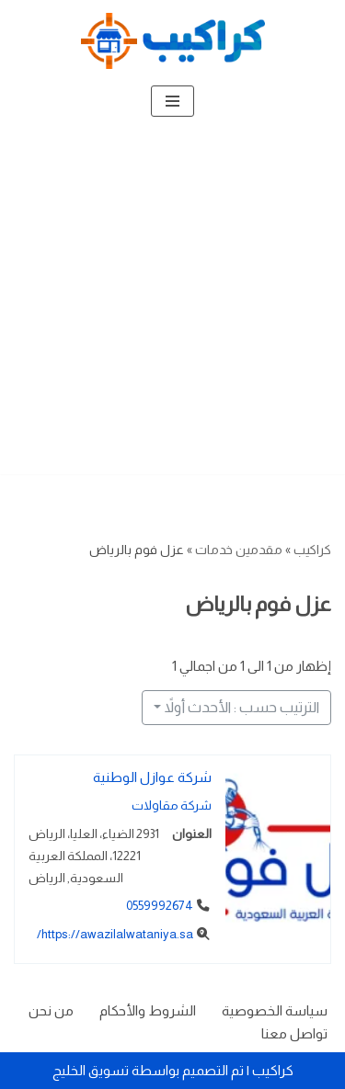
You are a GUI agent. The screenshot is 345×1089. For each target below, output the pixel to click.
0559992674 (159, 906)
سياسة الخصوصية (275, 1010)
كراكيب (312, 549)
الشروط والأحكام (147, 1010)
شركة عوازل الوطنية (152, 777)
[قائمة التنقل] (172, 101)
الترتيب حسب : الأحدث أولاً (242, 707)
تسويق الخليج (90, 1070)
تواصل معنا (294, 1033)
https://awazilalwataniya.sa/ (115, 934)
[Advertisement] (172, 302)
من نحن (51, 1010)
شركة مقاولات (172, 805)
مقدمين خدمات (238, 549)
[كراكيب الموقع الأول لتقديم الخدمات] (173, 41)
